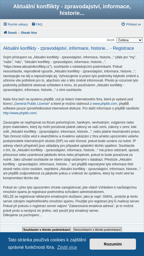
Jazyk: (111, 39)
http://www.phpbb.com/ (20, 113)
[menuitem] (36, 24)
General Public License (31, 104)
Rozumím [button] (113, 244)
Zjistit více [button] (67, 247)
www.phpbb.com (105, 104)
